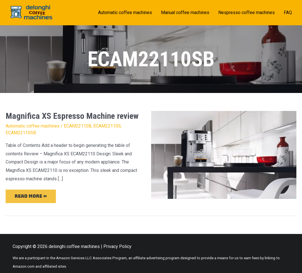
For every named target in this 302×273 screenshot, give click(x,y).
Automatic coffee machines (33, 126)
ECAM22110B (77, 126)
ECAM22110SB (21, 132)
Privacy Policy (117, 246)
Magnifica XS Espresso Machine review (72, 116)
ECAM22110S (107, 126)
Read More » (30, 194)
